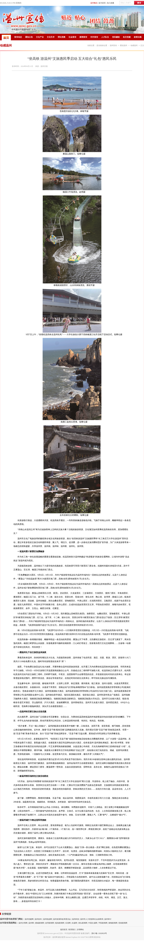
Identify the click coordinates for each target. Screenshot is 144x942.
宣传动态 (18, 37)
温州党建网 (29, 919)
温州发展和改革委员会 (62, 919)
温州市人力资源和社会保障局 (91, 919)
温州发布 (38, 919)
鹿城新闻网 (39, 923)
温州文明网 (23, 923)
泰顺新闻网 (112, 923)
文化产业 (40, 37)
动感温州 (134, 45)
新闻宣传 (83, 37)
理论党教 (61, 37)
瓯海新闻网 (59, 923)
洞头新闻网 (82, 923)
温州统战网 (47, 919)
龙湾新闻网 (49, 923)
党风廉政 (116, 37)
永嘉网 (74, 923)
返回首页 (63, 930)
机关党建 (127, 37)
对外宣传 (94, 37)
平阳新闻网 (102, 923)
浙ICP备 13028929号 (99, 933)
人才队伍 (105, 37)
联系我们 (72, 930)
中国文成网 (92, 923)
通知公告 (29, 37)
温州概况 (93, 3)
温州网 (31, 923)
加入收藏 (110, 3)
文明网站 (80, 930)
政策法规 (138, 37)
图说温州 (123, 45)
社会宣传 (72, 37)
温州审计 (107, 919)
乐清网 (68, 923)
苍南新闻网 (122, 923)
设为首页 (102, 3)
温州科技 (75, 919)
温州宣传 (113, 45)
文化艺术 (51, 37)
